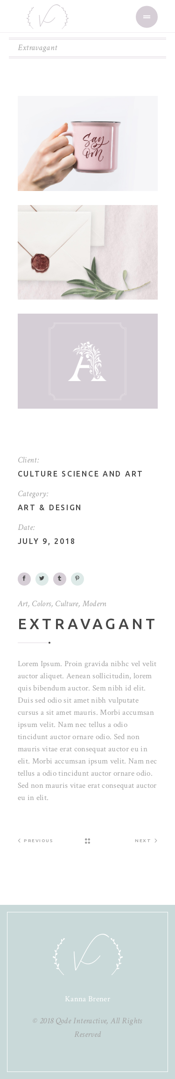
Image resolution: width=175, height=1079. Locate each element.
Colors (41, 603)
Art (27, 507)
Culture (66, 603)
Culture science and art (81, 474)
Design (65, 507)
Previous (36, 840)
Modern (95, 603)
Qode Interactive (81, 1020)
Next (146, 840)
